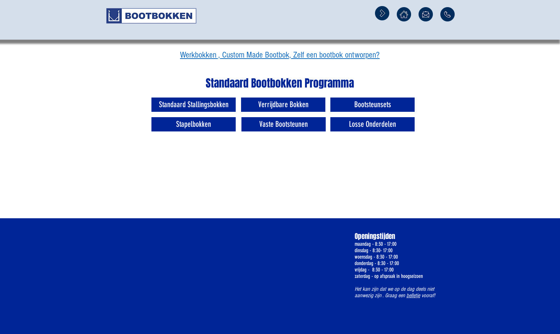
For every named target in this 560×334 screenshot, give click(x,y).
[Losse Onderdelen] (372, 124)
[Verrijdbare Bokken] (283, 105)
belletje (413, 295)
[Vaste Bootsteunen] (283, 124)
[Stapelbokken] (193, 124)
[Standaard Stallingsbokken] (193, 105)
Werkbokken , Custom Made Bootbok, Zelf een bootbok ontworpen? (280, 55)
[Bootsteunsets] (372, 105)
